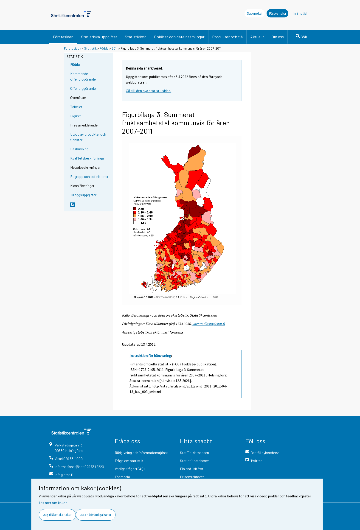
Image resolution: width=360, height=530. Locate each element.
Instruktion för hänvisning (150, 355)
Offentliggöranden (84, 88)
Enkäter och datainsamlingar (179, 36)
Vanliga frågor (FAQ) (129, 468)
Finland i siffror (191, 468)
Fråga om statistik (129, 460)
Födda (104, 48)
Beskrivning (79, 149)
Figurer (75, 116)
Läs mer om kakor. (53, 502)
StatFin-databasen (194, 452)
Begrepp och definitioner (89, 176)
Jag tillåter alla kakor (57, 515)
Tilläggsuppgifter (83, 195)
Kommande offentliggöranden (84, 76)
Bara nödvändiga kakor (95, 515)
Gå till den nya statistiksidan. (148, 90)
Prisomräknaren (192, 476)
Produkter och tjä (227, 36)
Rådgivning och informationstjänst (141, 452)
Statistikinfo (135, 36)
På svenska (277, 13)
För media (122, 476)
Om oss (278, 36)
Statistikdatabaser (194, 460)
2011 (115, 48)
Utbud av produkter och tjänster (88, 137)
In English (300, 13)
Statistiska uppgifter (99, 36)
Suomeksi (254, 13)
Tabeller (76, 106)
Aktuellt (257, 36)
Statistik (90, 48)
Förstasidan (63, 36)
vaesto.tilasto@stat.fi (208, 323)
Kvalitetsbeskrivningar (87, 158)
